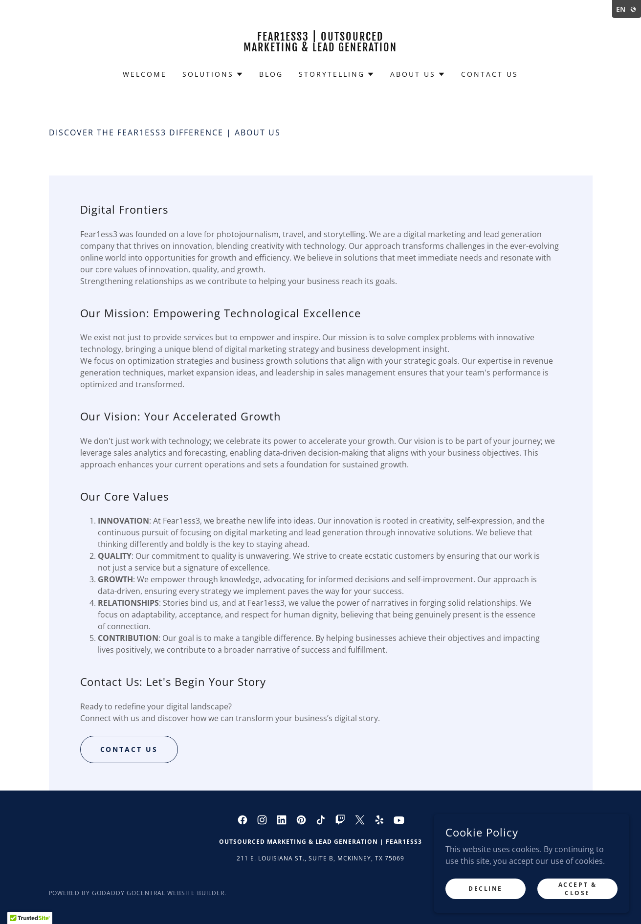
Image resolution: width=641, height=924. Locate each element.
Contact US (129, 749)
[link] (320, 48)
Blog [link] (271, 74)
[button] (212, 74)
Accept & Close (577, 888)
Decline (485, 888)
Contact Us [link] (489, 74)
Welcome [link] (145, 74)
